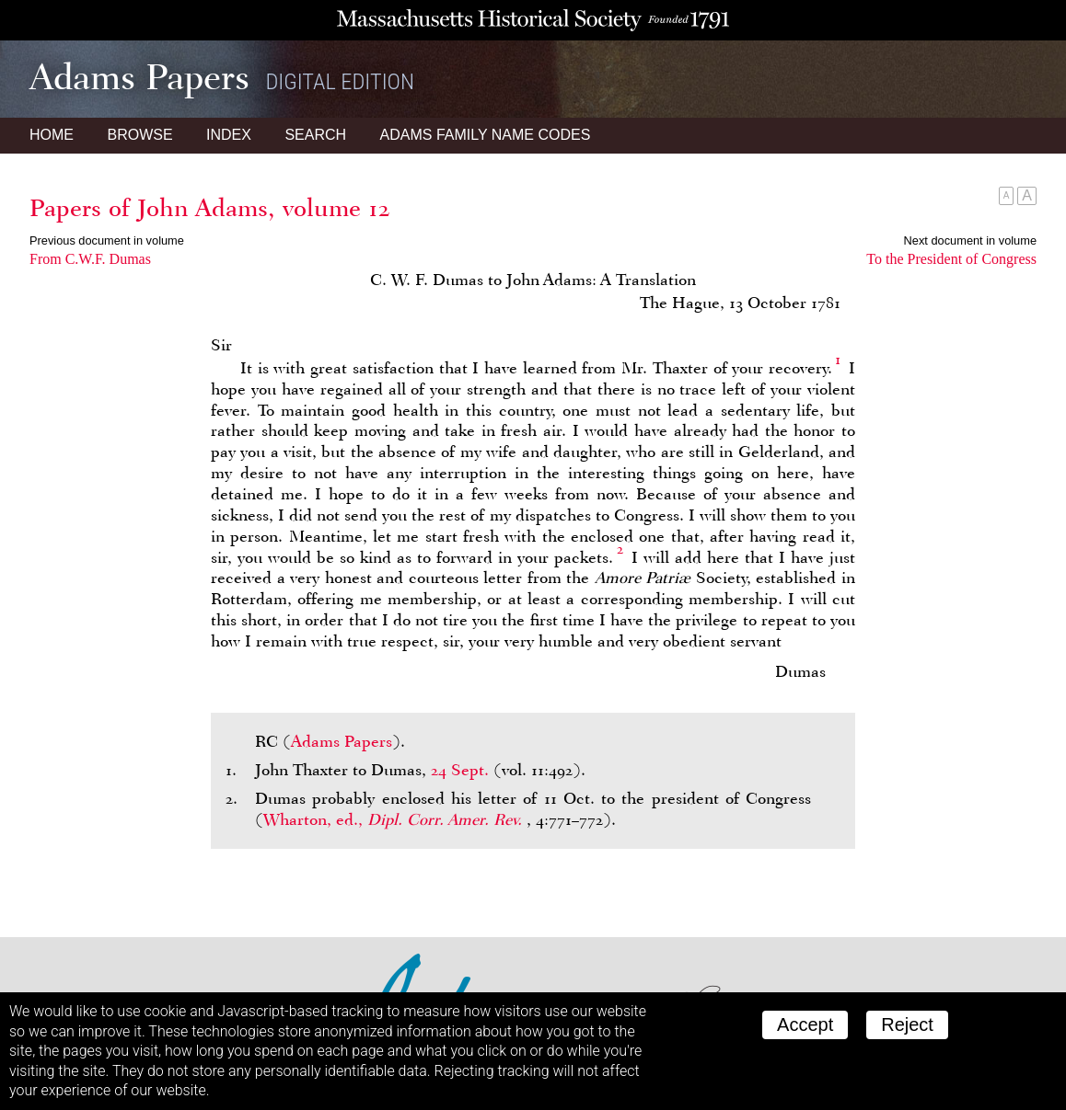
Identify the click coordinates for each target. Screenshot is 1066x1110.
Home (51, 135)
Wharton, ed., (395, 819)
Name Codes (485, 135)
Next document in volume (970, 240)
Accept (805, 1024)
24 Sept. (460, 770)
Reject (907, 1024)
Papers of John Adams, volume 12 (209, 208)
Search (315, 135)
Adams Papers (341, 741)
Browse (139, 135)
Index (228, 135)
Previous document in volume (106, 240)
